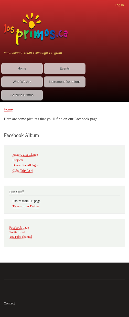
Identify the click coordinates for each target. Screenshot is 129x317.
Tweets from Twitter (26, 206)
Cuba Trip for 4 (23, 170)
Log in (119, 5)
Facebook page (19, 227)
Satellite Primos (22, 95)
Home (22, 68)
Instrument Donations (65, 82)
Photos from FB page (26, 201)
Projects (18, 160)
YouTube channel (20, 237)
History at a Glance (25, 154)
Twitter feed (17, 232)
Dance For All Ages (25, 165)
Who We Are (22, 82)
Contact (9, 303)
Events (65, 68)
